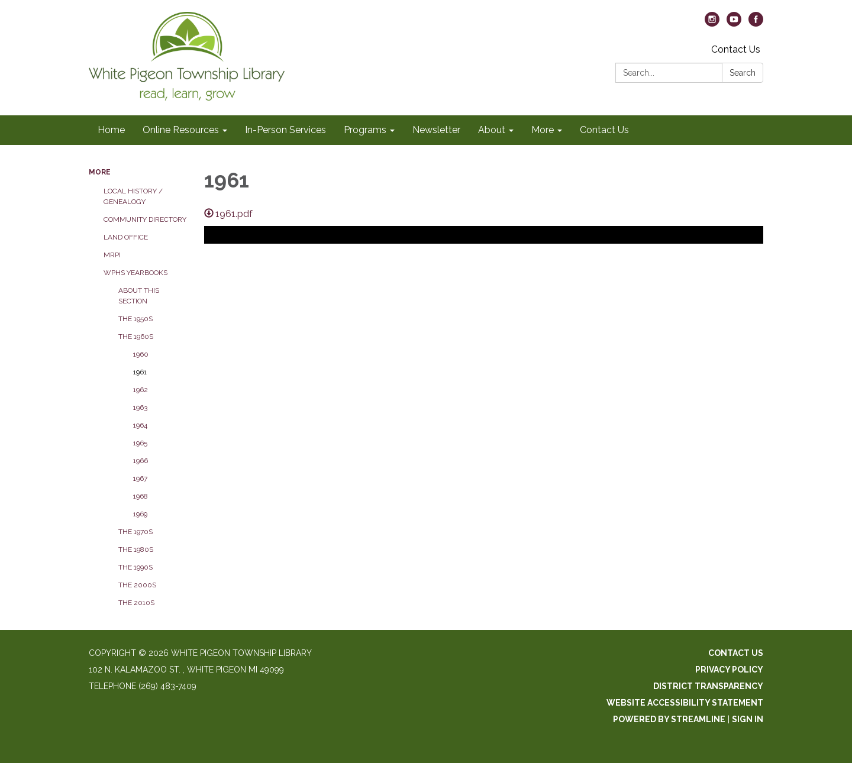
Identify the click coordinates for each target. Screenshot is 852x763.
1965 (140, 443)
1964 (140, 425)
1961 (140, 372)
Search (743, 72)
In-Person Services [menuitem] (285, 129)
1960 (141, 354)
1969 (140, 514)
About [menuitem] (491, 129)
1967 (140, 478)
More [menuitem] (542, 129)
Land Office (126, 237)
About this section (138, 295)
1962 (140, 390)
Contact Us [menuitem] (604, 129)
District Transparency (708, 686)
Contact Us (735, 49)
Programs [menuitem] (365, 129)
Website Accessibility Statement (684, 702)
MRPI (112, 255)
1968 (140, 496)
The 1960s (135, 336)
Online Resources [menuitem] (181, 129)
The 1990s (135, 567)
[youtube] (734, 23)
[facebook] (755, 23)
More (100, 172)
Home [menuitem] (111, 129)
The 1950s (135, 319)
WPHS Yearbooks (135, 273)
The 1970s (135, 532)
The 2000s (137, 585)
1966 (140, 461)
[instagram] (712, 23)
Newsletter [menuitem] (436, 129)
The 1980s (135, 549)
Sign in (747, 719)
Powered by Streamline (669, 719)
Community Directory (145, 219)
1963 (140, 407)
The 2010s (136, 603)
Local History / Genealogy (133, 196)
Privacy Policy (729, 669)
